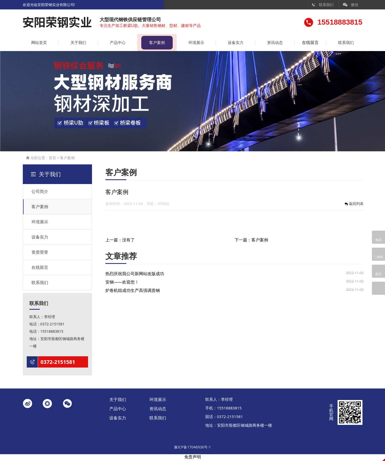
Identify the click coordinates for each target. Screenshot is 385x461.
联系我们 (323, 4)
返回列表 (354, 205)
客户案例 (154, 44)
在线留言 (308, 44)
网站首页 (38, 44)
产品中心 (115, 44)
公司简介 (39, 193)
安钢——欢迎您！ (122, 283)
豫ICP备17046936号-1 (192, 448)
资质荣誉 (39, 253)
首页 (52, 159)
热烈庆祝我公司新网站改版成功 (134, 275)
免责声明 (192, 458)
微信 (351, 4)
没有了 (128, 241)
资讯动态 (269, 44)
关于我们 (77, 44)
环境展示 (192, 44)
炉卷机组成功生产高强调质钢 (132, 292)
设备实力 (231, 44)
